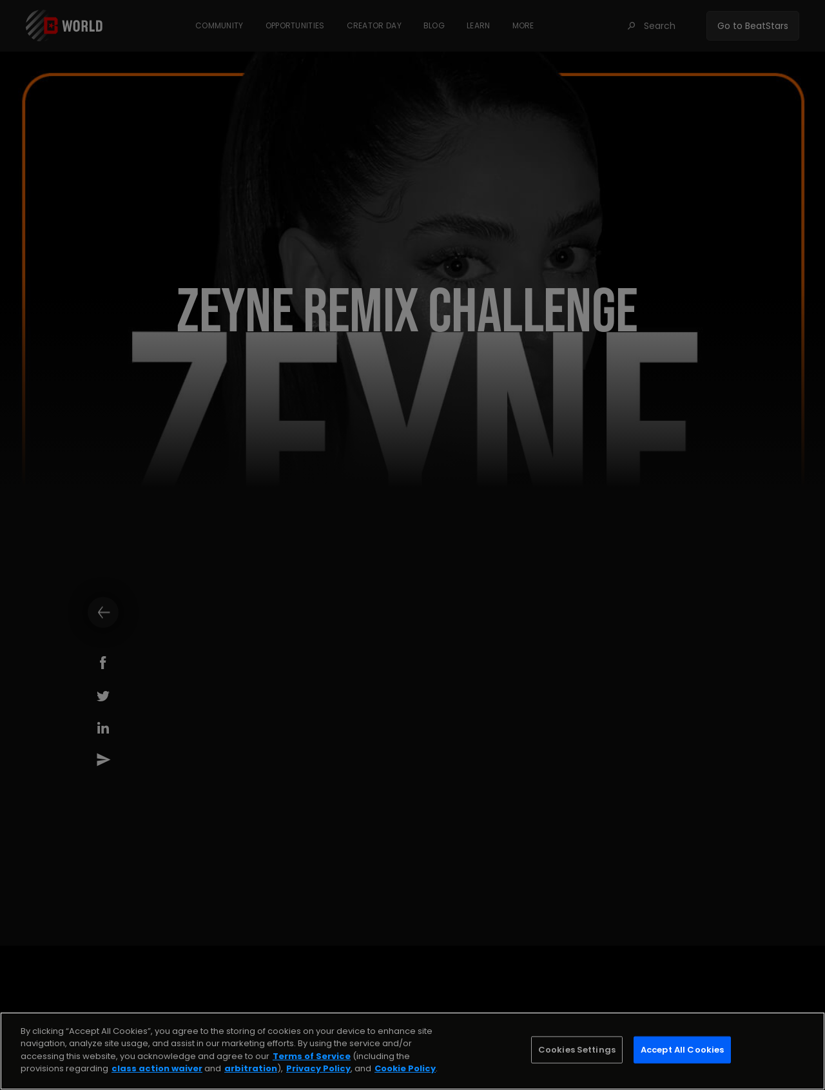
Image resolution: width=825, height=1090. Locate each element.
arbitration (250, 1068)
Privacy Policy (318, 1068)
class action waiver (157, 1068)
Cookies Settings (577, 1050)
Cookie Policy (405, 1068)
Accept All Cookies (682, 1050)
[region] (412, 1051)
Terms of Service (312, 1056)
